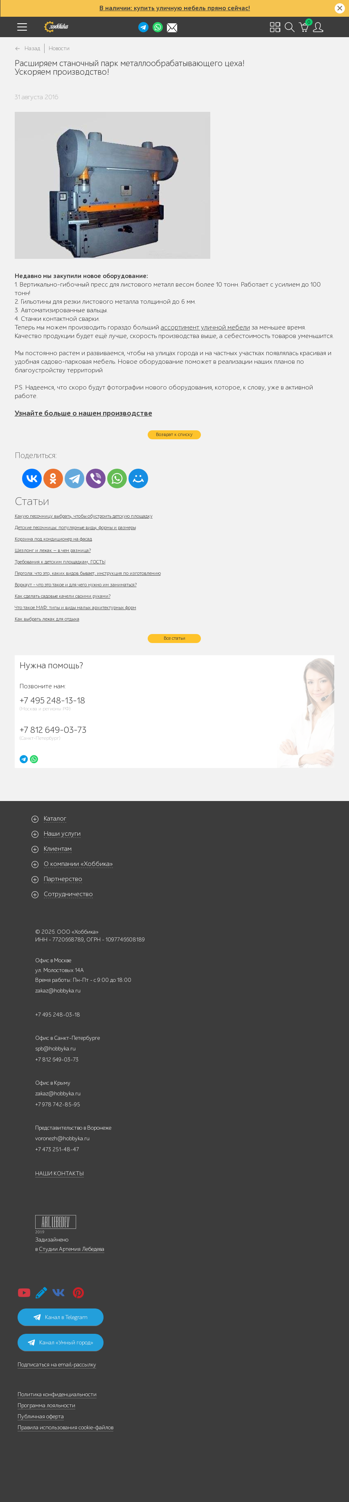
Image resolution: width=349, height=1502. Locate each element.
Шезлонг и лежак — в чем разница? (53, 550)
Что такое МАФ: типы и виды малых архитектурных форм (75, 607)
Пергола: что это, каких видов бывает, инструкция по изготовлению (88, 573)
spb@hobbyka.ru (55, 1048)
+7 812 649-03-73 (57, 1059)
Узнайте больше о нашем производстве (83, 413)
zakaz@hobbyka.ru (58, 990)
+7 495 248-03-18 (57, 1014)
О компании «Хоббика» (78, 864)
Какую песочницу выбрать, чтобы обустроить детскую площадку (84, 516)
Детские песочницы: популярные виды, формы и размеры (75, 527)
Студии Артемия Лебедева (71, 1249)
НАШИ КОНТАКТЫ (59, 1173)
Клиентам (58, 848)
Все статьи (174, 638)
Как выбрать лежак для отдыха (47, 619)
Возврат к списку (174, 434)
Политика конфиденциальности (57, 1394)
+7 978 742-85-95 (57, 1104)
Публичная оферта (41, 1416)
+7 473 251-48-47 (57, 1149)
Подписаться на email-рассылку (57, 1364)
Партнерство (63, 879)
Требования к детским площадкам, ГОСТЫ (60, 562)
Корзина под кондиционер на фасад (53, 539)
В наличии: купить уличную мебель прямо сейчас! (174, 8)
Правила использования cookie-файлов (65, 1427)
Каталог (55, 818)
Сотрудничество (68, 894)
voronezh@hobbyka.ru (62, 1138)
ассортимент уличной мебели (205, 327)
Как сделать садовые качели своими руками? (62, 596)
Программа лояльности (46, 1405)
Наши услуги (62, 833)
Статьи (32, 501)
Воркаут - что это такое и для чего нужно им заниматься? (76, 584)
